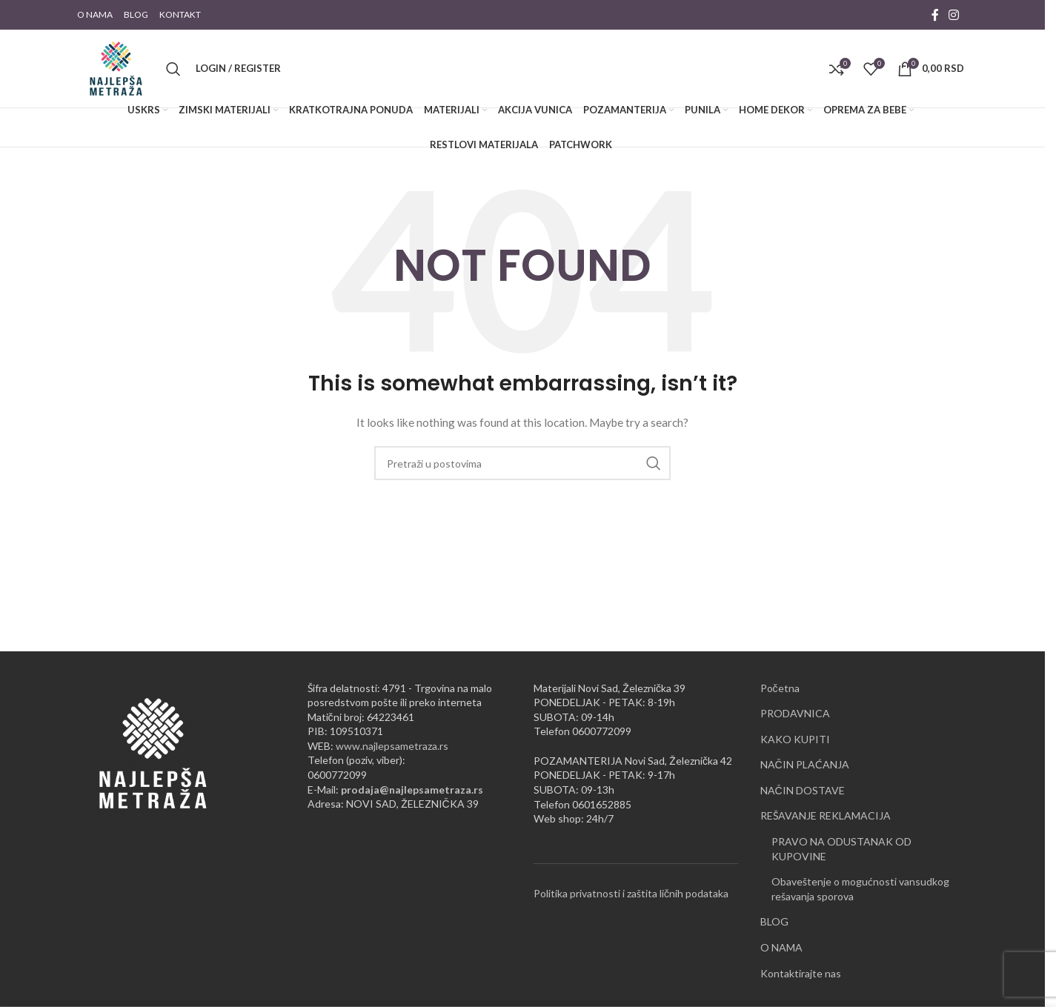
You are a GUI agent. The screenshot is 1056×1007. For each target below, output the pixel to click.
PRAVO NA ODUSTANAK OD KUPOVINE (841, 849)
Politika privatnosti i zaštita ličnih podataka (631, 893)
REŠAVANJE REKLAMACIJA (825, 815)
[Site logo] (116, 67)
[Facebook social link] (935, 15)
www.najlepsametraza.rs (392, 746)
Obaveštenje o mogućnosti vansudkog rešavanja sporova (860, 889)
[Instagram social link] (954, 15)
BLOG (774, 921)
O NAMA (781, 947)
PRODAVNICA (795, 713)
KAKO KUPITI (795, 739)
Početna (780, 688)
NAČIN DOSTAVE (802, 790)
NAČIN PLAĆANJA (804, 764)
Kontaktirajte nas (800, 973)
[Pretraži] (173, 69)
